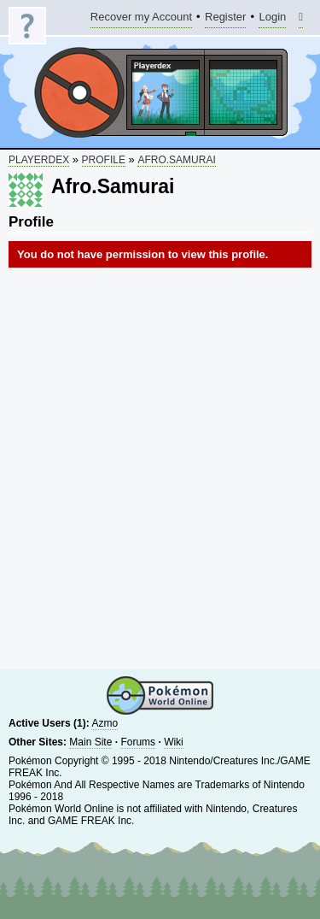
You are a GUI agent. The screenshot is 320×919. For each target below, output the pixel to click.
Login (272, 19)
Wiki (173, 742)
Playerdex (39, 160)
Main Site (90, 742)
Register (225, 19)
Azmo (104, 723)
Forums (137, 742)
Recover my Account (141, 19)
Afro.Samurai (176, 160)
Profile (103, 160)
